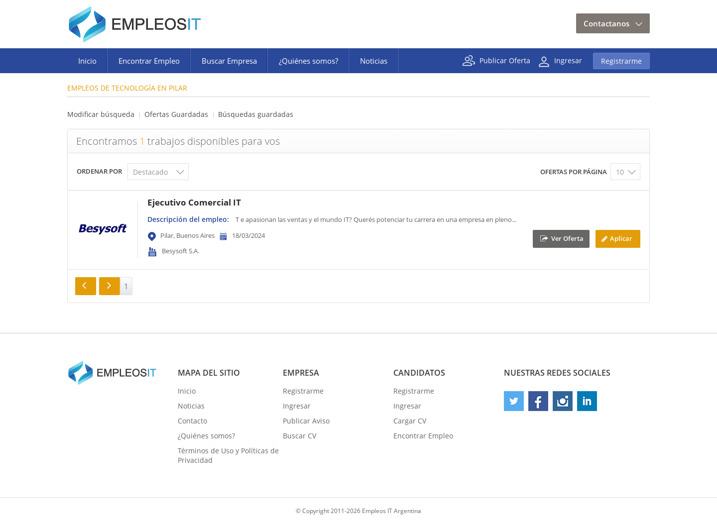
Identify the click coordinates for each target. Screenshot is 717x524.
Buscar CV (299, 435)
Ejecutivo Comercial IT (194, 202)
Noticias (373, 61)
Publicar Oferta (504, 60)
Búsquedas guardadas (255, 114)
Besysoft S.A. (180, 250)
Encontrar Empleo (149, 61)
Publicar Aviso (306, 420)
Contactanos (606, 23)
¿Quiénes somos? (308, 61)
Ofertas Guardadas (176, 114)
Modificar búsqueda (100, 114)
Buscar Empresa (229, 61)
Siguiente (109, 286)
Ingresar (568, 60)
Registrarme (621, 61)
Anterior (85, 286)
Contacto (192, 420)
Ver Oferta (567, 237)
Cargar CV (409, 420)
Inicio (87, 61)
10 (620, 172)
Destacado (150, 172)
